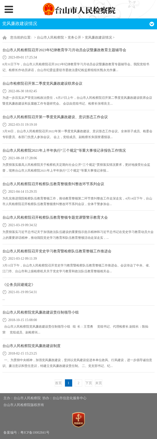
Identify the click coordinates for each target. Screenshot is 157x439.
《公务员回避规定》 (18, 284)
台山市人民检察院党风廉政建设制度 (31, 346)
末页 (98, 383)
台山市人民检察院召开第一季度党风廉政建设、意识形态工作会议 (55, 117)
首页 (58, 383)
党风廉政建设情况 (98, 37)
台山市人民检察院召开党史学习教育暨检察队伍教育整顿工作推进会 (56, 251)
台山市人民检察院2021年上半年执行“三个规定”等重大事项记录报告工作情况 (64, 150)
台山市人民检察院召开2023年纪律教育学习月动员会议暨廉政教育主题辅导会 (64, 50)
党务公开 (74, 37)
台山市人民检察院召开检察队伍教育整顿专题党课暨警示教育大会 (55, 217)
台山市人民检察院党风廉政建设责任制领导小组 (40, 312)
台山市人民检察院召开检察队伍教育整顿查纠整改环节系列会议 (53, 184)
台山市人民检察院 (50, 37)
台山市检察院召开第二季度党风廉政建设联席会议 (42, 83)
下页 (88, 383)
